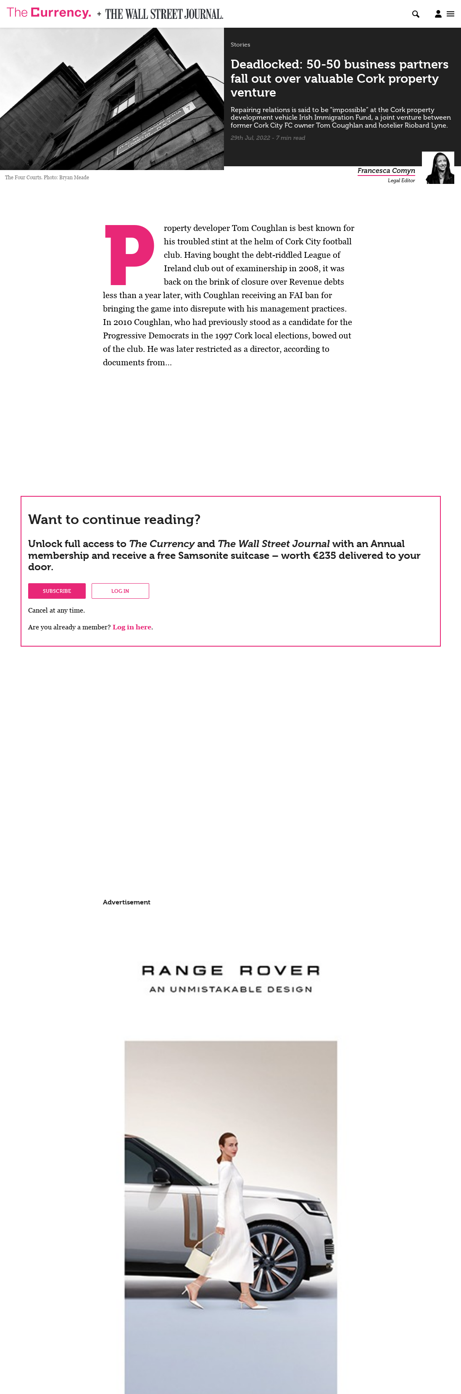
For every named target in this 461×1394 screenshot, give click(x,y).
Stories (240, 44)
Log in (120, 590)
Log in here (132, 627)
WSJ (112, 11)
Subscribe (57, 590)
